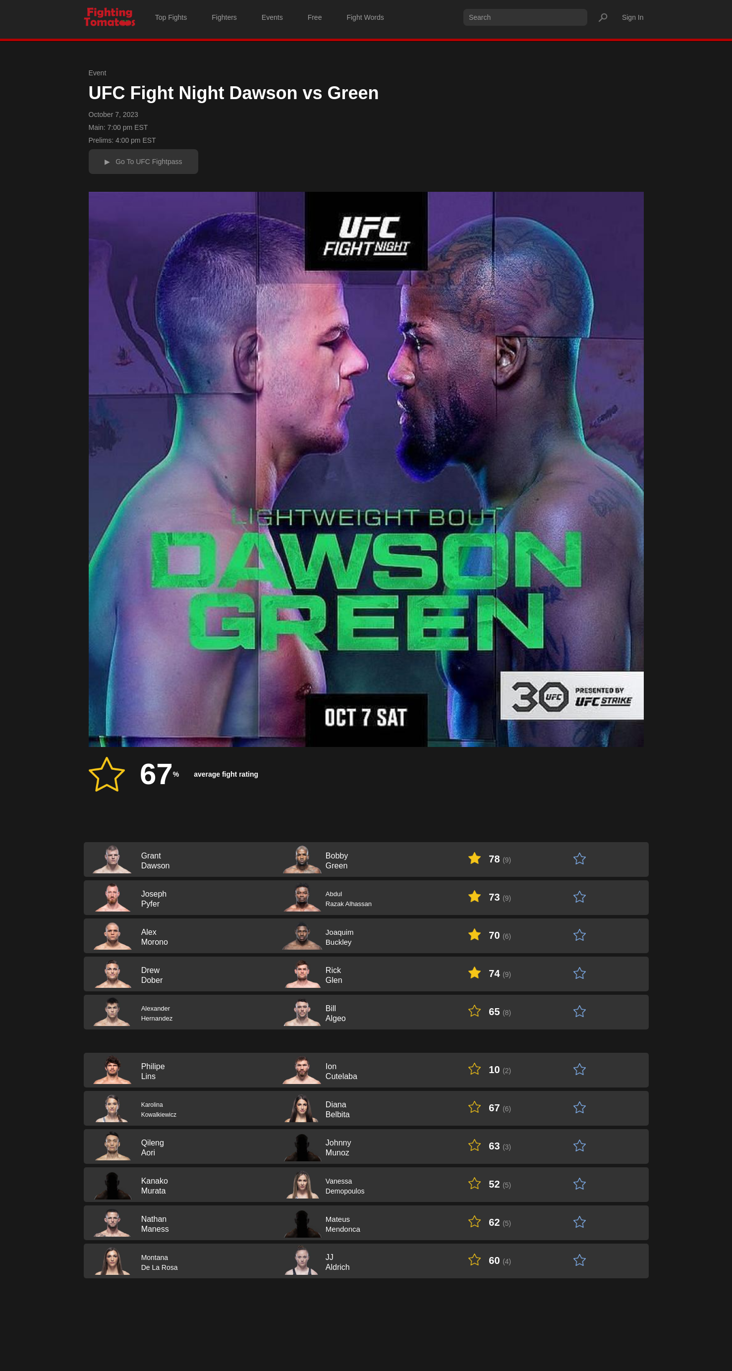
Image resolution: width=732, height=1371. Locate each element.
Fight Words (365, 17)
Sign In (633, 17)
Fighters (224, 17)
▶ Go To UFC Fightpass (143, 162)
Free (315, 17)
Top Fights (171, 17)
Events (272, 17)
